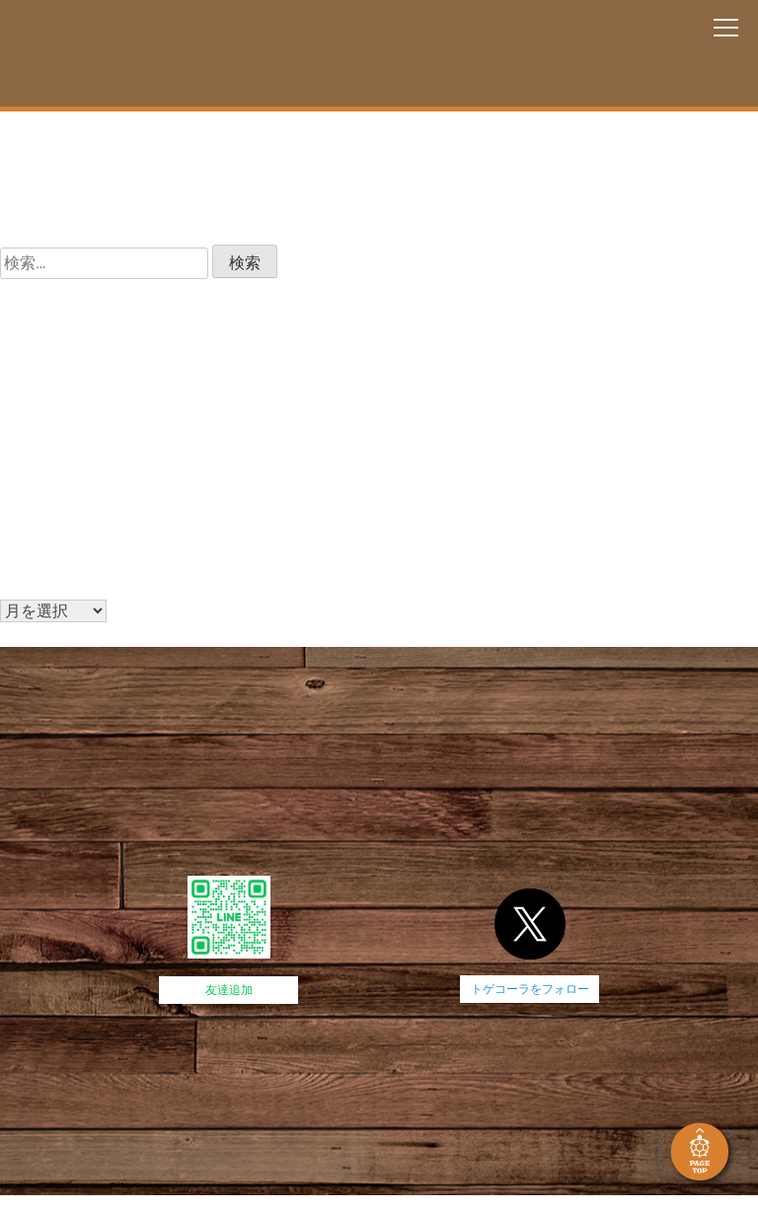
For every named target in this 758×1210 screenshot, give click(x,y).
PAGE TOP (702, 1154)
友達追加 (229, 990)
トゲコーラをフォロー (530, 989)
